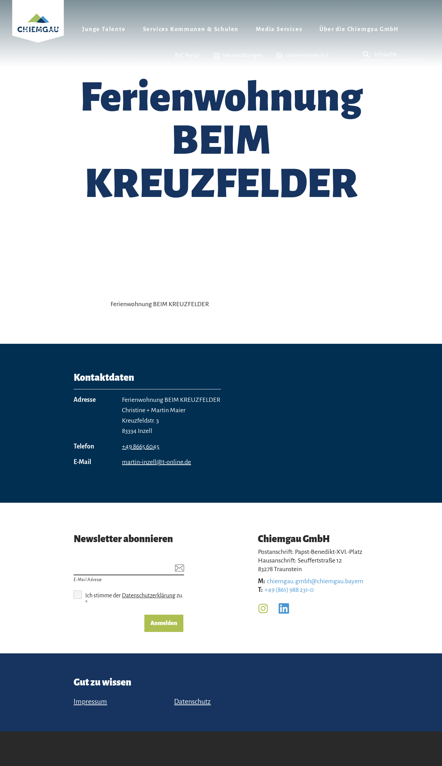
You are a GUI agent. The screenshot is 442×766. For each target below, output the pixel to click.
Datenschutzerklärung (148, 596)
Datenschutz (192, 701)
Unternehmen (43, 29)
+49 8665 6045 (140, 446)
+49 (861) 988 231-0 (289, 589)
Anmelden (164, 623)
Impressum (90, 701)
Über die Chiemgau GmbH (359, 29)
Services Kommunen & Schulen (191, 29)
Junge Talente (103, 29)
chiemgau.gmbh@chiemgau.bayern (315, 581)
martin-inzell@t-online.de (156, 461)
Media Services (279, 29)
